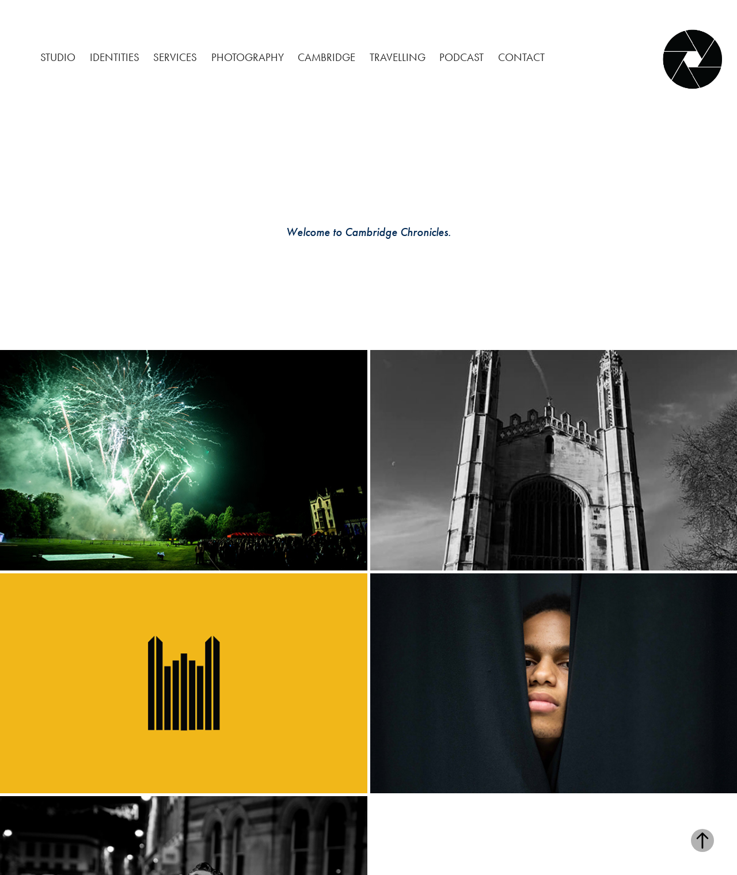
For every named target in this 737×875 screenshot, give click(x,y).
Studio (57, 57)
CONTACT (521, 57)
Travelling (398, 57)
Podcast (461, 57)
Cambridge (326, 57)
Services (175, 57)
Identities (114, 57)
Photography (247, 57)
